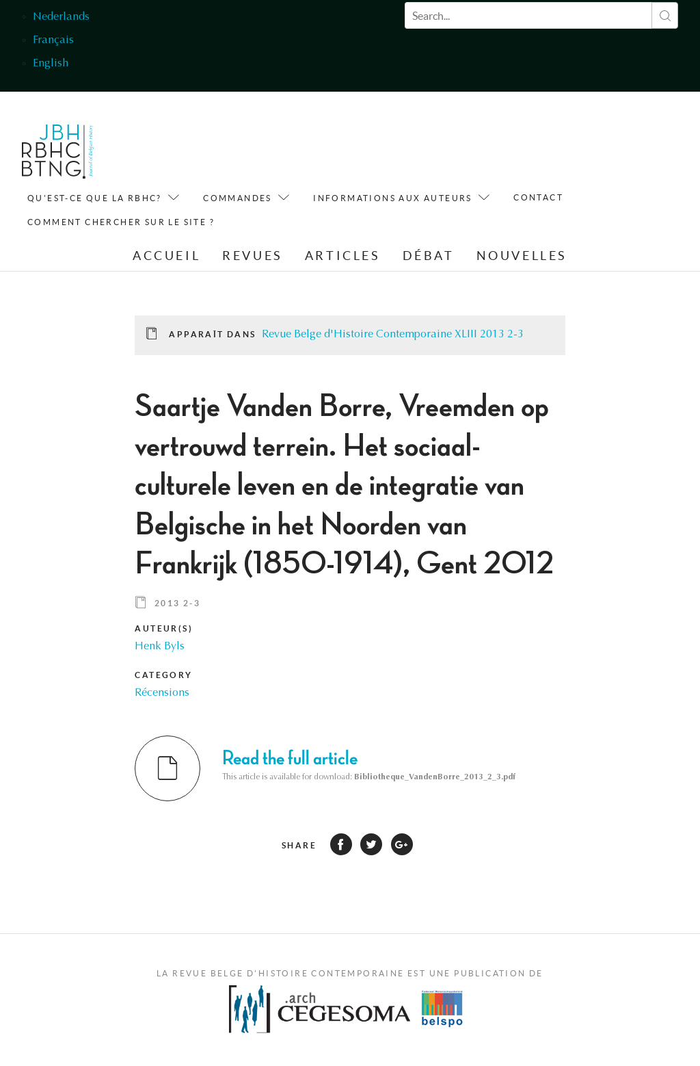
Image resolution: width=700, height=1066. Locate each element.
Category (163, 675)
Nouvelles (521, 255)
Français (53, 40)
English (50, 63)
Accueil (166, 255)
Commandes (237, 198)
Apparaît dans (212, 334)
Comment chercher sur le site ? (121, 222)
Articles (343, 255)
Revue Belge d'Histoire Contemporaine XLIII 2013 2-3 (393, 334)
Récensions (162, 693)
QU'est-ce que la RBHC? (94, 198)
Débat (429, 255)
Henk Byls (160, 646)
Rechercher (664, 15)
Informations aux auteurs (392, 198)
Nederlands (61, 17)
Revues (252, 255)
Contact (538, 197)
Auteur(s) (164, 628)
